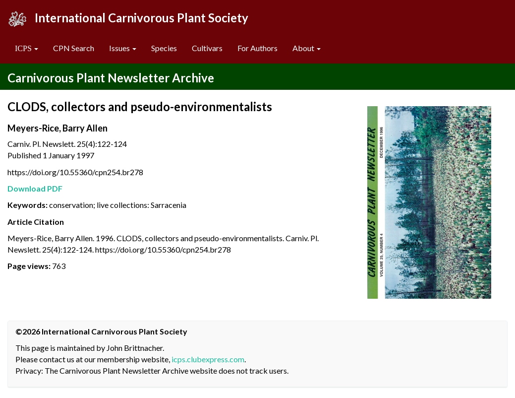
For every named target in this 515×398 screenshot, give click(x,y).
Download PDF (34, 188)
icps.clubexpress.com (208, 359)
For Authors (257, 48)
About (306, 48)
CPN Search (73, 48)
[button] (26, 48)
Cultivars (207, 48)
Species (164, 48)
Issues (122, 48)
